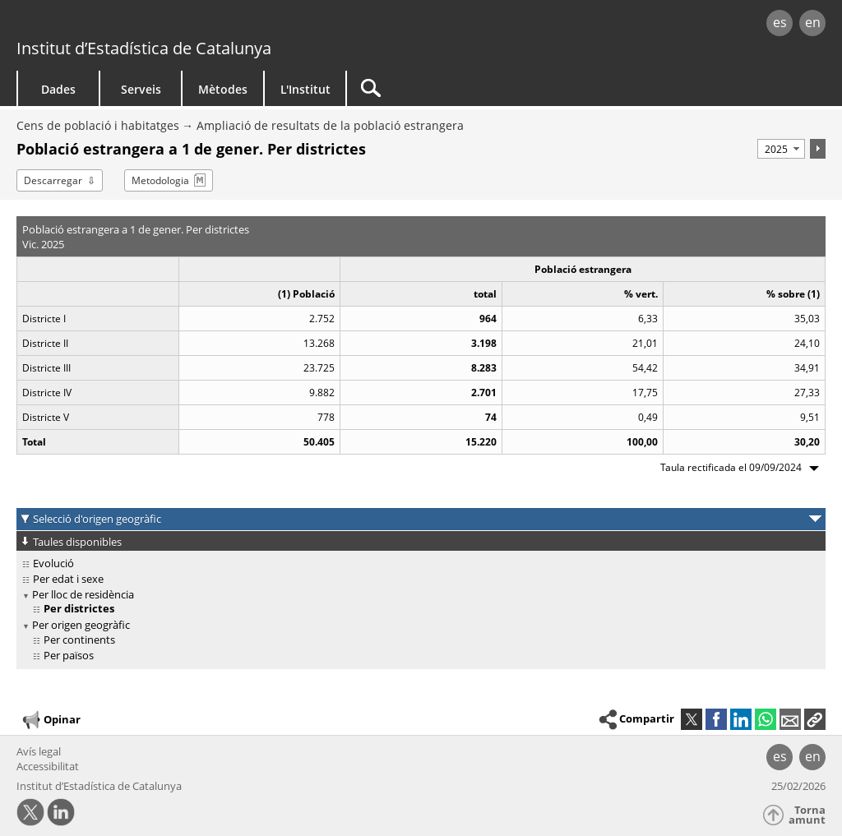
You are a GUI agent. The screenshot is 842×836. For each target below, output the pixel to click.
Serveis (141, 89)
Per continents (79, 639)
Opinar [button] (51, 720)
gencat (178, 24)
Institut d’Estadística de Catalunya (143, 48)
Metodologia (160, 180)
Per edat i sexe (68, 578)
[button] (815, 719)
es (780, 22)
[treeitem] (418, 563)
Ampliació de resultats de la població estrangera (330, 125)
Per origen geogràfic (81, 624)
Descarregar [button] (53, 180)
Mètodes (223, 89)
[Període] (781, 149)
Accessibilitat (47, 766)
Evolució (53, 563)
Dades (58, 89)
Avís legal (38, 751)
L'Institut (305, 89)
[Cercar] (487, 88)
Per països (69, 655)
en (813, 22)
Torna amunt (807, 815)
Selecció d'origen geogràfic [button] (97, 518)
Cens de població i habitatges (97, 125)
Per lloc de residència (83, 594)
